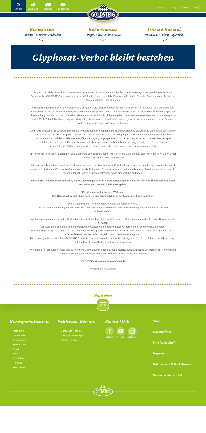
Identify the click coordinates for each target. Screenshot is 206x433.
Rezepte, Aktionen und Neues (103, 31)
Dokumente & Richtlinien (172, 364)
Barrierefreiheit (164, 342)
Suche (184, 7)
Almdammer (19, 340)
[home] (103, 14)
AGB (156, 321)
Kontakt (162, 7)
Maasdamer (19, 367)
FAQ (173, 7)
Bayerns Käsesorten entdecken (42, 31)
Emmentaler (19, 335)
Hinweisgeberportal (167, 375)
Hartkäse (17, 362)
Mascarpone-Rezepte (72, 335)
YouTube (120, 337)
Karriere (18, 8)
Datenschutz (162, 331)
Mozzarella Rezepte (71, 330)
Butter (16, 353)
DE (195, 7)
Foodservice (62, 8)
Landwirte (33, 8)
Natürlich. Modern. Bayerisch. (164, 31)
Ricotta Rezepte (69, 340)
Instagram (132, 337)
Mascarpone (19, 344)
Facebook (109, 337)
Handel (48, 8)
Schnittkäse (19, 358)
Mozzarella (18, 330)
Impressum (161, 353)
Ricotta (16, 349)
